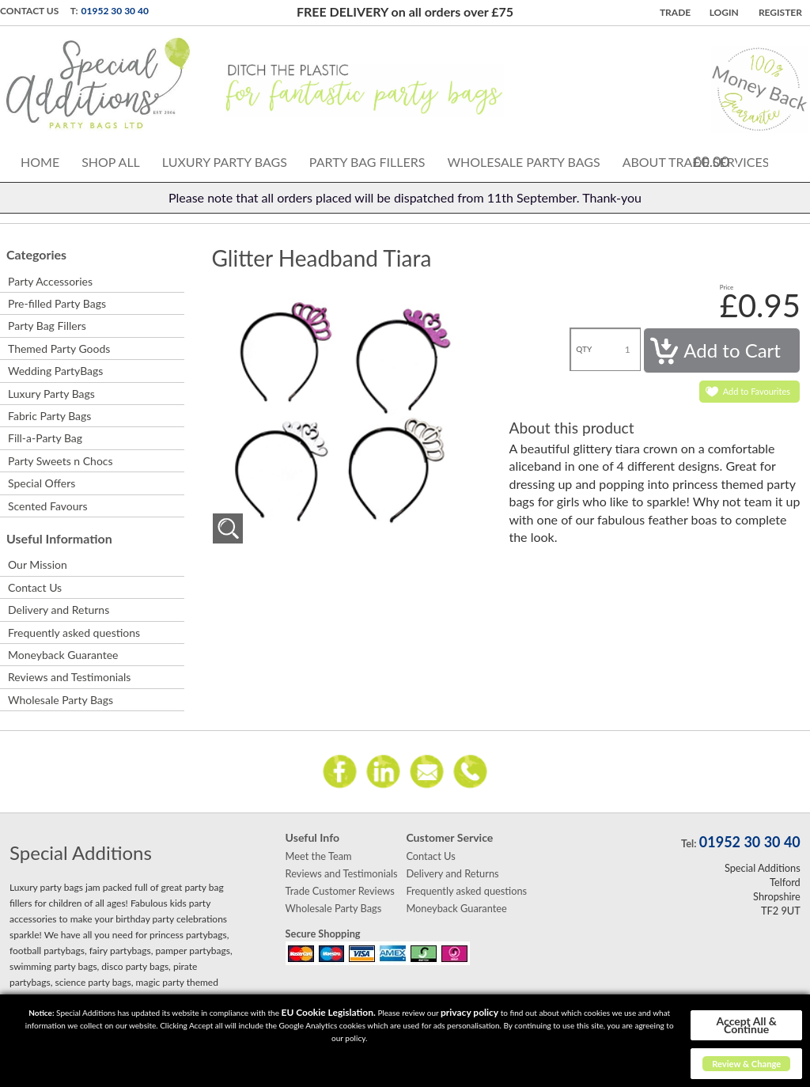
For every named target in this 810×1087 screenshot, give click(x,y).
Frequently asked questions (74, 632)
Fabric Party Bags (49, 415)
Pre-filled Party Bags (57, 303)
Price (727, 287)
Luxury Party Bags (224, 161)
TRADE (675, 12)
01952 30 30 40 (115, 11)
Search (789, 159)
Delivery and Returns (58, 609)
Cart (753, 160)
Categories (36, 254)
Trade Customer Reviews (340, 890)
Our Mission (37, 564)
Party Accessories (50, 281)
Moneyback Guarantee (63, 654)
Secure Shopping (323, 933)
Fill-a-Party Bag (45, 438)
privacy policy (469, 1012)
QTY (584, 349)
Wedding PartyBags (55, 370)
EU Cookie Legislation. (329, 1012)
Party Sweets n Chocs (60, 461)
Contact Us (29, 11)
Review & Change (746, 1064)
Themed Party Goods (59, 348)
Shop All (110, 161)
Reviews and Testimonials (69, 677)
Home (40, 161)
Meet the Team (319, 856)
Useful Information (59, 538)
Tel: (688, 843)
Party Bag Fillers (367, 161)
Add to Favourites (756, 391)
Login (724, 12)
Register (780, 12)
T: (74, 11)
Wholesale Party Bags (523, 161)
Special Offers (41, 483)
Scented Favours (48, 506)
